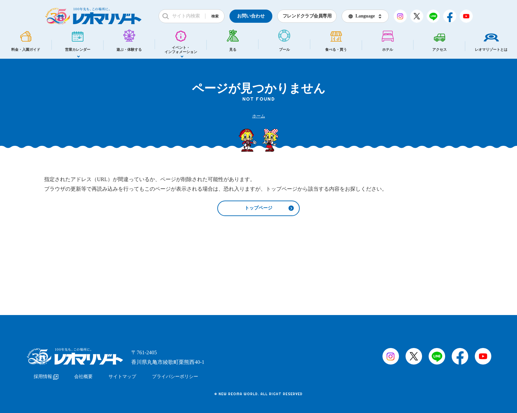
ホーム (258, 115)
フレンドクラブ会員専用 (307, 16)
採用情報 (46, 375)
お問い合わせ (251, 16)
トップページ (258, 208)
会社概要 (83, 375)
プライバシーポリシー (175, 375)
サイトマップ (122, 375)
